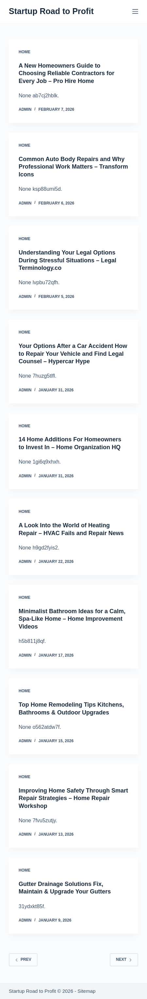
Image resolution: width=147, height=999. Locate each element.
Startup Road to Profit (51, 11)
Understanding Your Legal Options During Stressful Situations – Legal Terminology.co (67, 260)
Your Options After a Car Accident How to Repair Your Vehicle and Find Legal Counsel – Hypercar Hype (73, 354)
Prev (23, 959)
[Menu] (135, 11)
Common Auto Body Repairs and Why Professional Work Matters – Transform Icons (73, 167)
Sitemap (86, 991)
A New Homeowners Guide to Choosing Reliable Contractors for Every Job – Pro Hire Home (66, 73)
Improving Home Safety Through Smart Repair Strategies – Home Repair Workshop (73, 798)
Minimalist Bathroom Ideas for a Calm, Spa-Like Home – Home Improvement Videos (72, 619)
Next (124, 959)
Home (24, 52)
